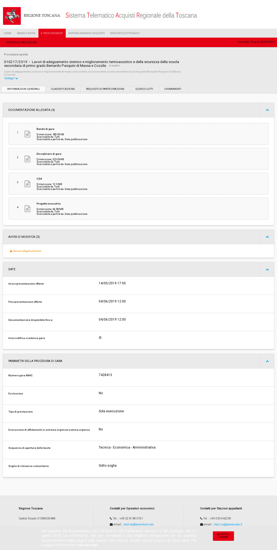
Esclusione (15, 393)
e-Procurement (52, 33)
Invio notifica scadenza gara (26, 338)
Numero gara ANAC (20, 375)
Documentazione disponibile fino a (30, 319)
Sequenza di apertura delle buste (29, 447)
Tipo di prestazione (20, 411)
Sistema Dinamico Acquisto (86, 33)
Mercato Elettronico (125, 33)
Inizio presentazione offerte (26, 283)
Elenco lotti (144, 89)
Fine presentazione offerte (25, 301)
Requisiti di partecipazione (105, 89)
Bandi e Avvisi (26, 33)
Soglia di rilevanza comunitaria (28, 466)
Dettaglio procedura (21, 42)
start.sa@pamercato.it (228, 524)
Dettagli (11, 78)
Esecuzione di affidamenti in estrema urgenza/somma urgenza (49, 429)
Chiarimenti (172, 89)
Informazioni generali (23, 89)
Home (8, 33)
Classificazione (63, 89)
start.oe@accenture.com (138, 524)
